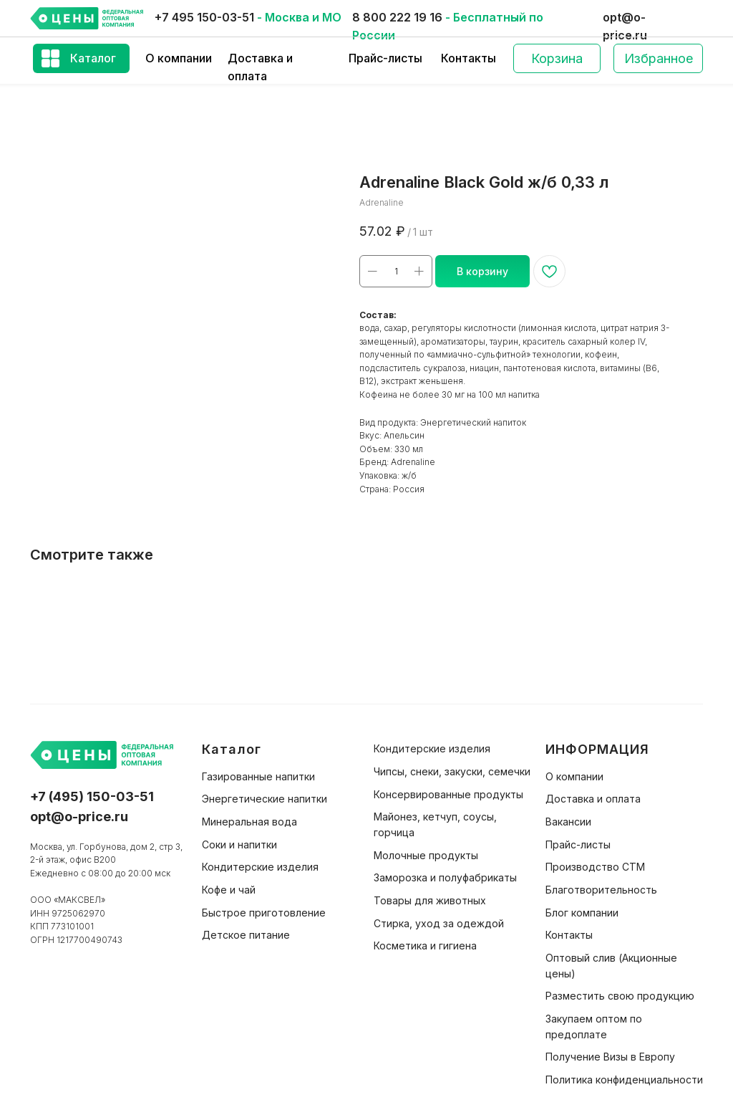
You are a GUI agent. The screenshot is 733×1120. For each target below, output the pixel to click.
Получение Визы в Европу (610, 1056)
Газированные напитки (258, 776)
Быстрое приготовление (264, 912)
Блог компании (581, 912)
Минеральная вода (249, 821)
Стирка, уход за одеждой (439, 923)
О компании (178, 58)
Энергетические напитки (264, 799)
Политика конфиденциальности (624, 1079)
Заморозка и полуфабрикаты (445, 877)
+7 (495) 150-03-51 (92, 796)
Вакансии (568, 821)
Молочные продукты (426, 855)
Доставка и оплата (593, 799)
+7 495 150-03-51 (204, 17)
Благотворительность (601, 890)
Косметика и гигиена (425, 945)
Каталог (93, 58)
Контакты (468, 58)
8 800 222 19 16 (397, 17)
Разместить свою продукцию (619, 996)
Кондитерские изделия (260, 867)
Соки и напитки (239, 844)
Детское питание (246, 935)
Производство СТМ (595, 867)
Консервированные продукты (448, 794)
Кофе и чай (229, 890)
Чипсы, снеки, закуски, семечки (452, 771)
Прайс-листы (385, 58)
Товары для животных (430, 900)
